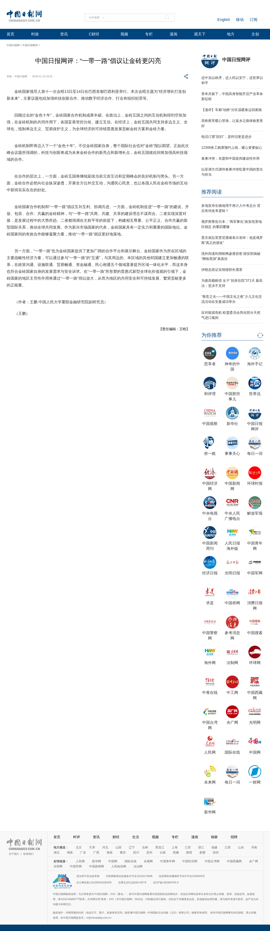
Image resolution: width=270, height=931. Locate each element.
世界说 (255, 394)
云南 (163, 852)
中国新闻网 (96, 866)
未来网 (210, 782)
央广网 (232, 722)
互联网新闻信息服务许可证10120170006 (129, 876)
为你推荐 (211, 335)
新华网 (210, 812)
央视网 (148, 861)
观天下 (200, 34)
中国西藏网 (234, 861)
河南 (254, 847)
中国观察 (210, 424)
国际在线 (232, 752)
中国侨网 (232, 603)
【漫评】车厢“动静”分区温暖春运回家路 (231, 110)
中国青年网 (167, 861)
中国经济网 (189, 861)
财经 (116, 837)
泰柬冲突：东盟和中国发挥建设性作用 (230, 158)
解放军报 (255, 513)
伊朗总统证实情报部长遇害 (221, 269)
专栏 (149, 34)
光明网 (255, 722)
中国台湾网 (212, 861)
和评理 (210, 394)
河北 (105, 847)
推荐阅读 (211, 192)
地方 (230, 34)
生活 (135, 837)
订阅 (253, 20)
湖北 (56, 852)
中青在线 (210, 692)
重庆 (123, 852)
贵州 (149, 852)
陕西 (189, 852)
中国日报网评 (30, 45)
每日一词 (255, 453)
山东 (241, 847)
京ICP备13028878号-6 (166, 882)
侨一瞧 (210, 453)
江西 (228, 847)
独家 (214, 837)
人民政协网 (118, 866)
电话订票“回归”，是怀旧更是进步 (226, 137)
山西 (119, 847)
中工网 (232, 692)
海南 (110, 852)
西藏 (176, 852)
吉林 (145, 847)
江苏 (188, 847)
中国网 (255, 752)
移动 (240, 20)
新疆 (202, 852)
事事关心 (232, 453)
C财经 (94, 34)
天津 (92, 847)
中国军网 (255, 573)
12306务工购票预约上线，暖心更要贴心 (231, 147)
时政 (35, 34)
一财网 (255, 782)
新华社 (232, 424)
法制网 (232, 663)
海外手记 (255, 364)
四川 (136, 852)
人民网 (210, 752)
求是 (210, 603)
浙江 (201, 847)
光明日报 (232, 573)
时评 (76, 837)
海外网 (210, 663)
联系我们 (28, 853)
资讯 (64, 34)
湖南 (70, 852)
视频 (124, 34)
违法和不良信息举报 (87, 876)
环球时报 (255, 483)
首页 (10, 34)
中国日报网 (13, 45)
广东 (83, 852)
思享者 (210, 364)
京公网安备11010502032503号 (94, 882)
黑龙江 (159, 847)
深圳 (216, 852)
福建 (214, 847)
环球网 (255, 663)
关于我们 (14, 853)
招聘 (234, 837)
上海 (175, 847)
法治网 (138, 866)
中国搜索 (255, 633)
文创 (255, 34)
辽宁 (132, 847)
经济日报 (210, 573)
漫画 (173, 34)
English (223, 20)
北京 (79, 847)
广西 (96, 852)
